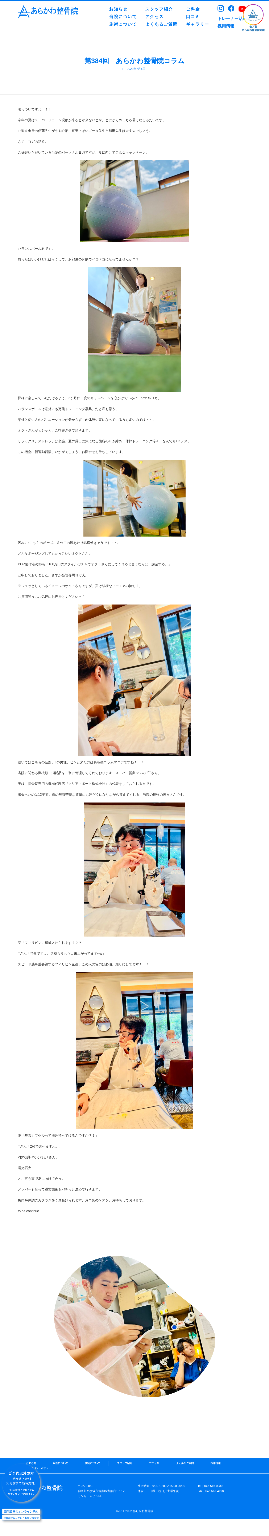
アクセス (154, 1463)
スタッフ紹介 (124, 1463)
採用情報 (216, 1463)
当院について (60, 1463)
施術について (92, 1463)
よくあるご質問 (185, 1463)
